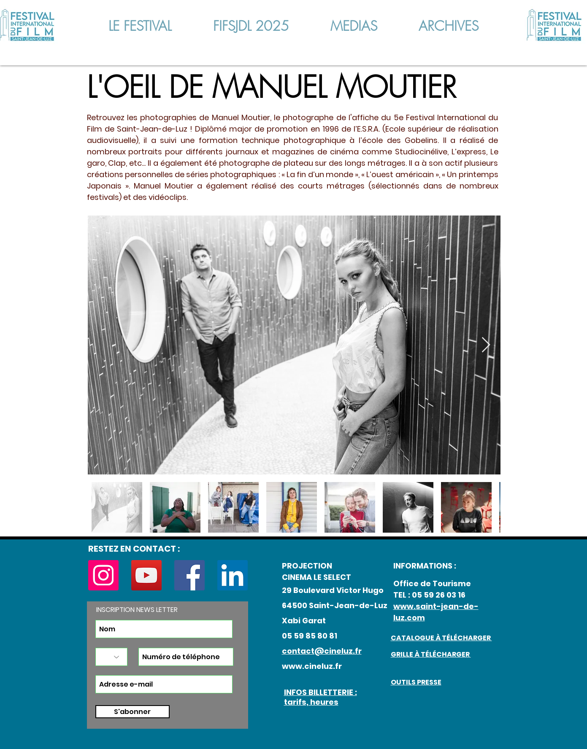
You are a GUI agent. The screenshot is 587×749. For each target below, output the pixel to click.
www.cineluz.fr (312, 666)
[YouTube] (146, 575)
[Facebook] (189, 575)
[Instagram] (103, 575)
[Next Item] (486, 345)
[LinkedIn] (232, 575)
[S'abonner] (132, 711)
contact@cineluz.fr (322, 651)
